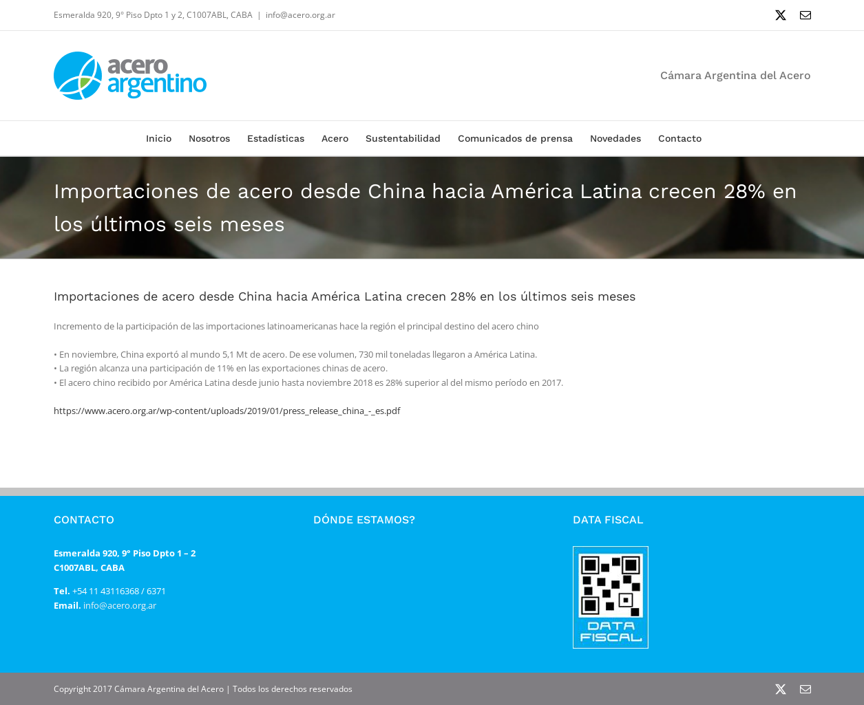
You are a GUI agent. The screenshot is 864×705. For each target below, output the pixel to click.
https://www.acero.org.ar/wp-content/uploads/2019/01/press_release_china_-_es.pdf (227, 410)
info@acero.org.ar (300, 15)
